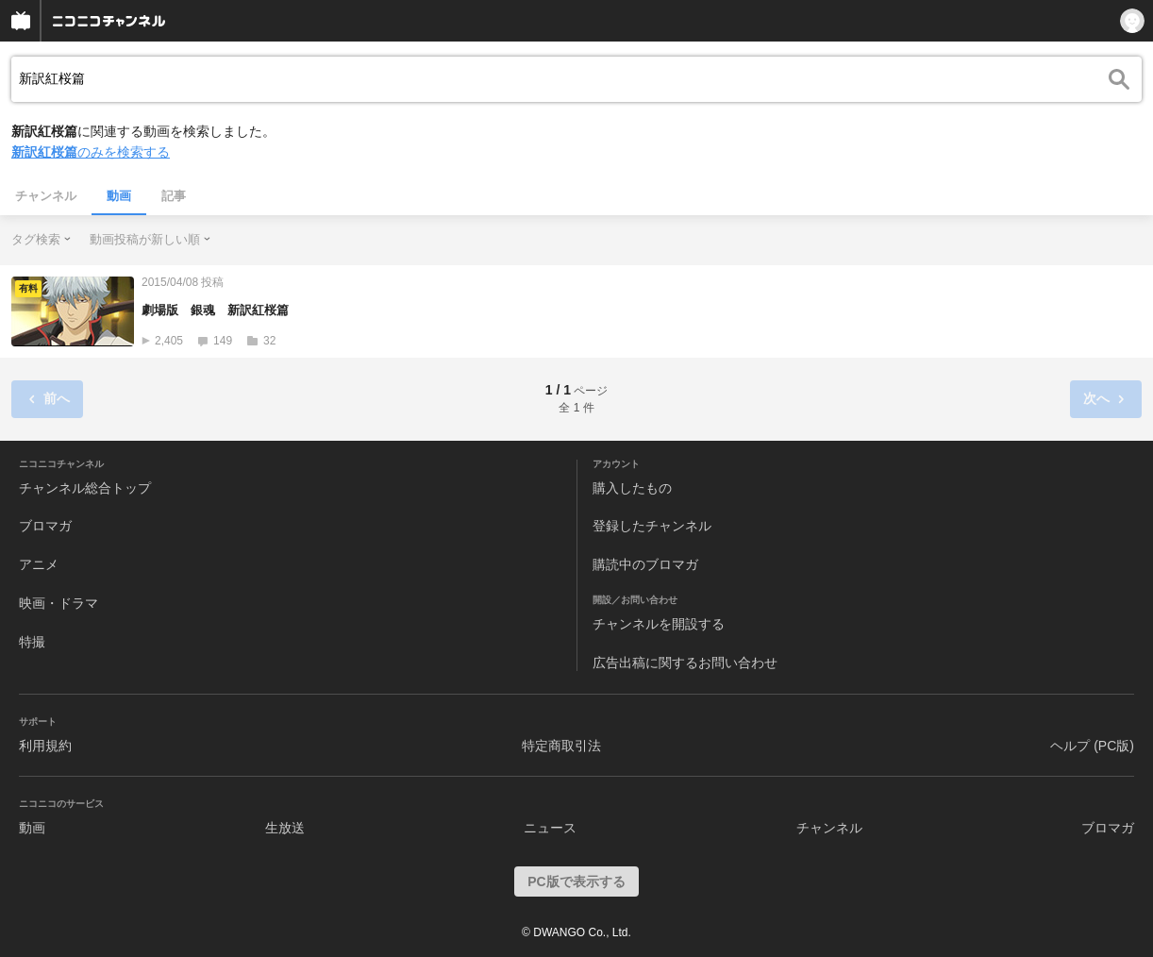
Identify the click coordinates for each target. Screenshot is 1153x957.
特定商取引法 (561, 745)
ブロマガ (45, 525)
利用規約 (45, 745)
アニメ (38, 564)
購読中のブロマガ (645, 564)
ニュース (550, 827)
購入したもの (632, 487)
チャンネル (45, 196)
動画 (119, 196)
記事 (173, 196)
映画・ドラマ (58, 603)
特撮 (32, 641)
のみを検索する (90, 152)
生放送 (285, 827)
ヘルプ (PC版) (1092, 745)
